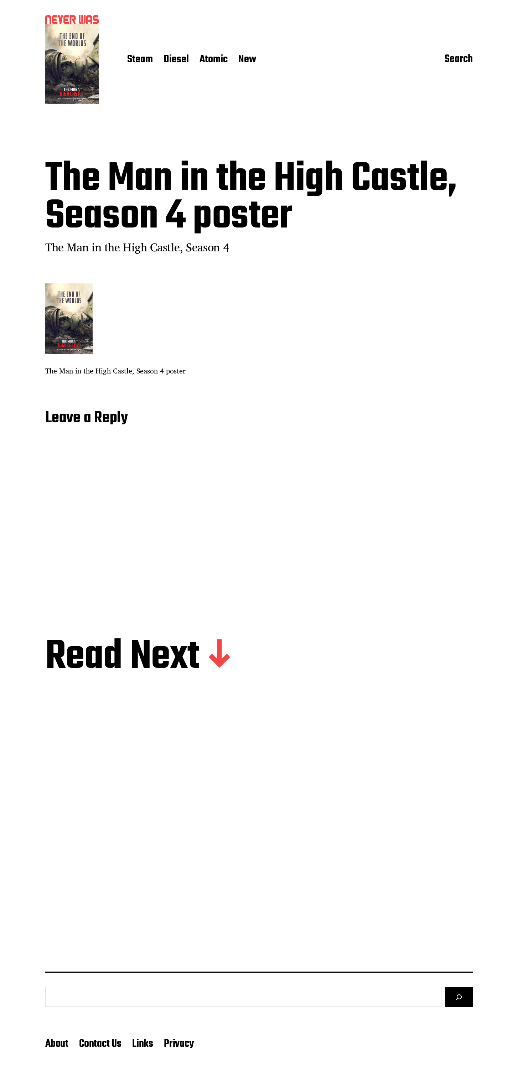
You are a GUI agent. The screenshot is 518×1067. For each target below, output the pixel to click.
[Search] (459, 997)
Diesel (176, 60)
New (247, 60)
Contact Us (100, 1044)
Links (142, 1044)
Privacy (179, 1044)
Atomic (214, 60)
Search (459, 59)
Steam (140, 60)
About (56, 1044)
